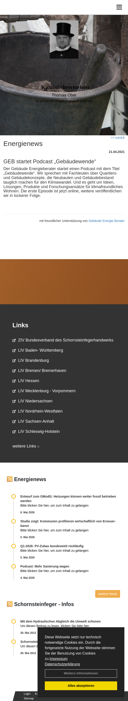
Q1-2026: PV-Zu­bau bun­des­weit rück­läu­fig (51, 546)
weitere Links (26, 446)
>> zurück (118, 137)
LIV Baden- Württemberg (37, 350)
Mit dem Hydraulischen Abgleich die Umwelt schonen (60, 621)
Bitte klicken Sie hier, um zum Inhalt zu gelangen (54, 505)
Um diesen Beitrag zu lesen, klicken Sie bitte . (55, 626)
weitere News (107, 594)
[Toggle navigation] (119, 7)
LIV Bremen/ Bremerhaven (39, 370)
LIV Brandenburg (30, 360)
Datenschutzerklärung (62, 664)
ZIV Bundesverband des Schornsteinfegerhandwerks (62, 340)
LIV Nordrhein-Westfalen (37, 411)
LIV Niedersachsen (32, 401)
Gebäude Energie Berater (106, 221)
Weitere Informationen (81, 673)
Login (27, 693)
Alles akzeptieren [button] (81, 685)
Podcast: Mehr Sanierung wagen (44, 566)
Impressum (58, 659)
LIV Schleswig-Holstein (36, 431)
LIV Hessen (25, 380)
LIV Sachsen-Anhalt (33, 421)
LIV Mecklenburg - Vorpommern (44, 391)
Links (20, 325)
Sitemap (29, 698)
